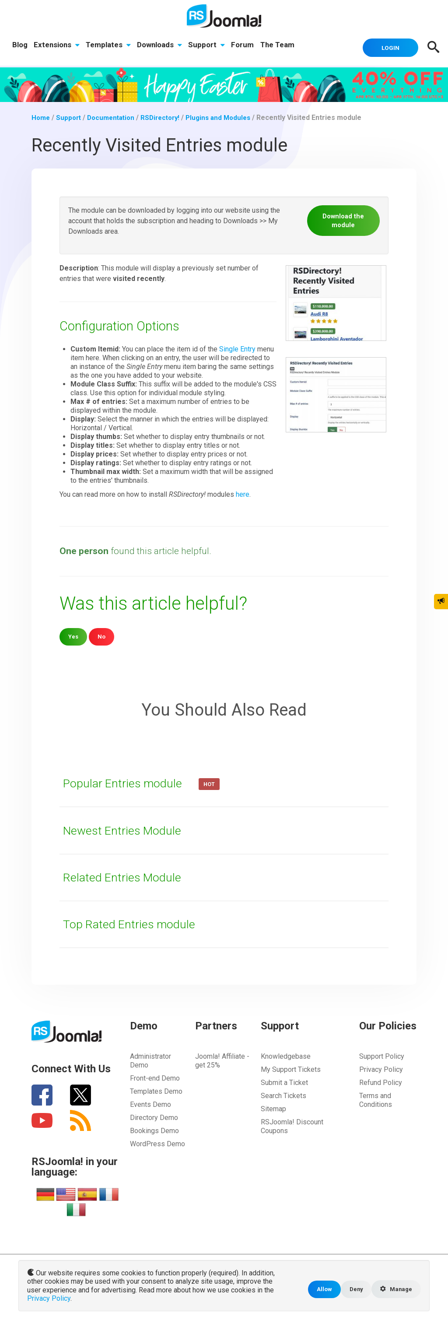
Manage (394, 1290)
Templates (110, 46)
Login (386, 46)
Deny (352, 1290)
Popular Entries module (129, 781)
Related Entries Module (127, 875)
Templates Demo (156, 1090)
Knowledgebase (286, 1055)
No (102, 635)
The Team (282, 46)
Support (210, 46)
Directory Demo (154, 1116)
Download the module (343, 219)
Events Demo (150, 1103)
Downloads (162, 46)
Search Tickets (283, 1094)
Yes (73, 635)
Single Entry (237, 348)
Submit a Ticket (284, 1081)
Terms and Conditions (375, 1098)
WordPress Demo (157, 1142)
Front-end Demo (155, 1077)
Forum (246, 46)
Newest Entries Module (127, 828)
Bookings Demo (154, 1129)
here (242, 493)
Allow (319, 1290)
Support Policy (381, 1055)
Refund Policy (380, 1081)
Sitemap (273, 1107)
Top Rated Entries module (135, 922)
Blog (20, 46)
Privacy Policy (381, 1068)
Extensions (57, 46)
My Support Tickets (291, 1068)
